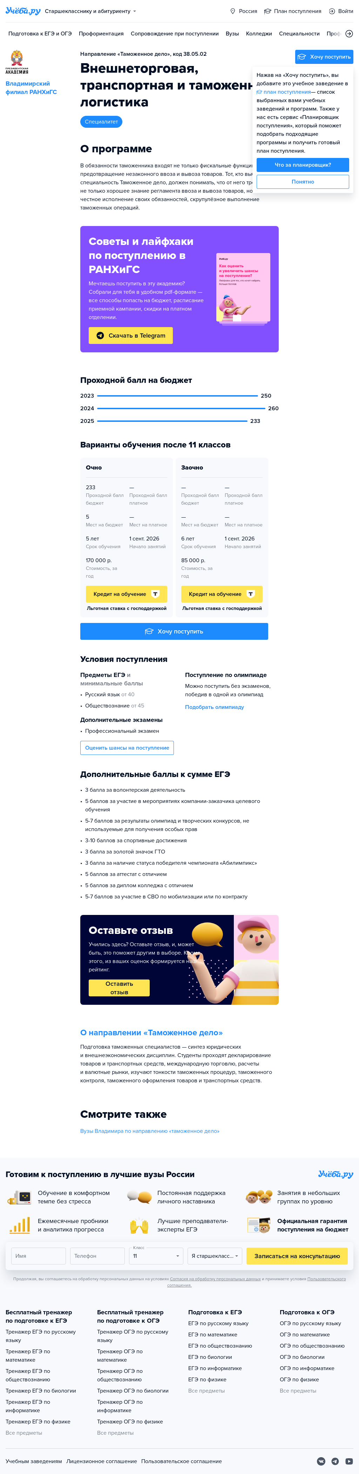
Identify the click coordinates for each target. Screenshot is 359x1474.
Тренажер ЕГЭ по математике (28, 1355)
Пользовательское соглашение (181, 1461)
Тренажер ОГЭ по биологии (133, 1390)
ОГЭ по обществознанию (312, 1345)
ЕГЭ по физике (207, 1379)
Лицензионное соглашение (101, 1461)
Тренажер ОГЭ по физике (130, 1421)
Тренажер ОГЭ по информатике (120, 1406)
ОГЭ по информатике (307, 1368)
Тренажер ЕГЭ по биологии (41, 1390)
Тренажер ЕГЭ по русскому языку (41, 1336)
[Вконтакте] (321, 1461)
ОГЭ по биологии (302, 1357)
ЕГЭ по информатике (215, 1368)
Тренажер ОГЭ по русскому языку (132, 1336)
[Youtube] (349, 1461)
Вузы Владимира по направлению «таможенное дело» (149, 1131)
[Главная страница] (23, 11)
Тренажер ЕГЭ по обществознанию (28, 1375)
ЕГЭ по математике (212, 1334)
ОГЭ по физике (299, 1379)
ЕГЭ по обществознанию (220, 1345)
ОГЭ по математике (305, 1334)
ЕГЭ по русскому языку (218, 1323)
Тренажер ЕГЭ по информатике (28, 1406)
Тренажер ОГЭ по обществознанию (120, 1375)
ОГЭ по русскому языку (310, 1323)
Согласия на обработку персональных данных (215, 1278)
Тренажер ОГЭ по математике (120, 1355)
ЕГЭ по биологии (210, 1357)
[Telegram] (335, 1461)
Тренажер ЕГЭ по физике (38, 1421)
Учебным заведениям (34, 1461)
